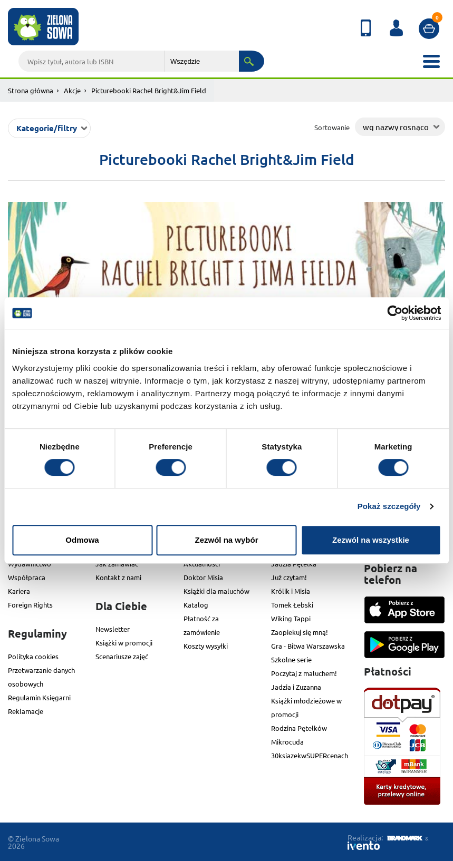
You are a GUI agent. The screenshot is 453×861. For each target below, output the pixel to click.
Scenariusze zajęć (121, 656)
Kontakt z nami (118, 577)
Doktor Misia (203, 577)
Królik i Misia (290, 590)
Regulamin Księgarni (39, 697)
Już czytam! (289, 577)
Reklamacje (25, 711)
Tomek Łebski (292, 604)
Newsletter (112, 628)
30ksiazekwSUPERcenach (309, 755)
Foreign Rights (30, 604)
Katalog (196, 604)
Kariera (19, 590)
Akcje (72, 90)
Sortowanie (332, 127)
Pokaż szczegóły (389, 506)
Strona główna (30, 90)
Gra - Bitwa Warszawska (308, 645)
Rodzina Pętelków (299, 727)
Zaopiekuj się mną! (299, 632)
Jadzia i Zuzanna (296, 686)
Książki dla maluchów (216, 590)
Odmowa (82, 539)
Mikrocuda (287, 741)
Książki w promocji (123, 642)
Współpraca (26, 577)
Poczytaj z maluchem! (304, 673)
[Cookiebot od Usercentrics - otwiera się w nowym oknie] (395, 313)
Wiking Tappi (291, 618)
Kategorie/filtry (46, 128)
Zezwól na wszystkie (370, 539)
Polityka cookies (33, 656)
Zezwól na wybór (226, 539)
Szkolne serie (291, 659)
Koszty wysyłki (206, 645)
